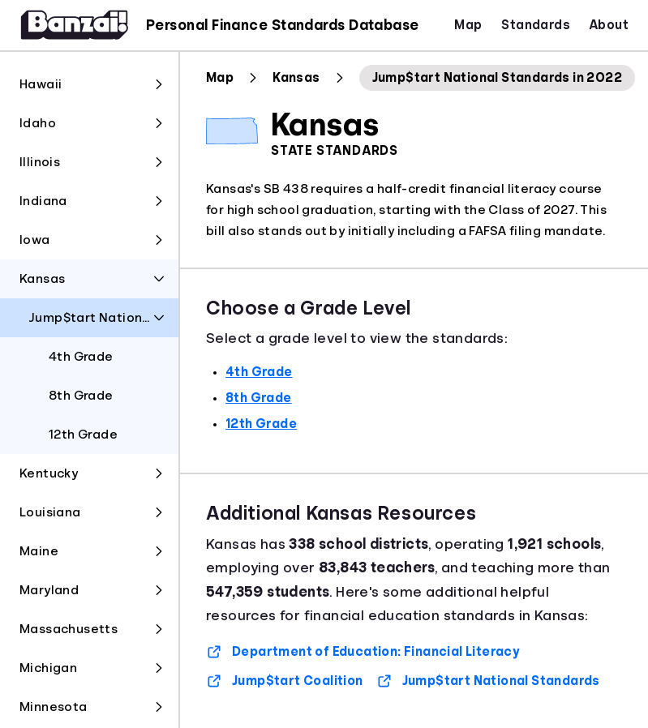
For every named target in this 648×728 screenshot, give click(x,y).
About (609, 25)
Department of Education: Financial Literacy (362, 652)
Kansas (296, 77)
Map (468, 25)
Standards (535, 25)
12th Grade (261, 424)
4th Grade (259, 372)
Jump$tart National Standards (488, 681)
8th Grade (258, 398)
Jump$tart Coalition (284, 681)
